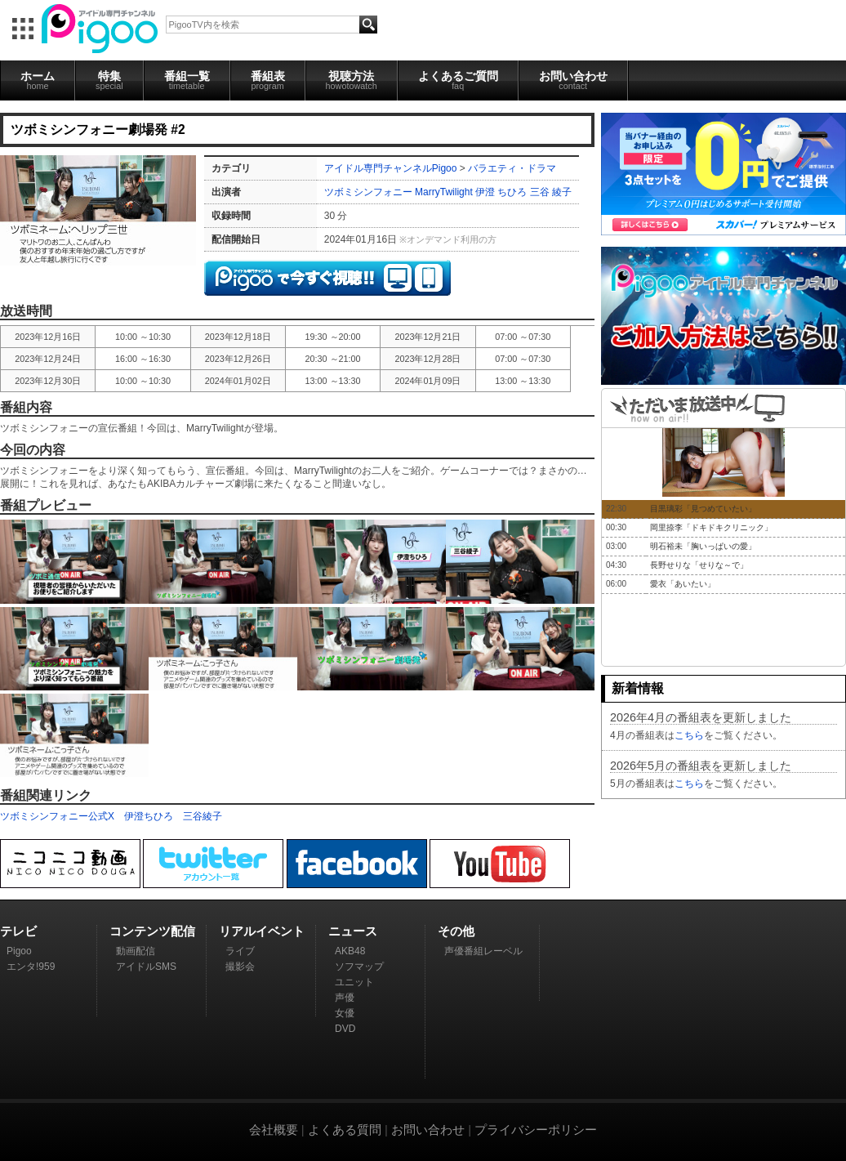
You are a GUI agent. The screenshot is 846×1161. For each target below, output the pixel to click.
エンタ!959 (31, 966)
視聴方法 (351, 80)
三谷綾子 (202, 816)
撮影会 (240, 966)
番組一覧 (187, 80)
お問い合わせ (573, 80)
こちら (689, 735)
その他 (456, 931)
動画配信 (135, 951)
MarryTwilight (444, 192)
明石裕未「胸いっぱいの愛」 (703, 546)
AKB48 (350, 951)
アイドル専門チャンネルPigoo (390, 168)
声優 (344, 997)
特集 (109, 80)
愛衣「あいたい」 (682, 583)
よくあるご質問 (458, 80)
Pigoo (19, 951)
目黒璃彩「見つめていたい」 (703, 508)
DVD (345, 1028)
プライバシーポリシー (535, 1129)
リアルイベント (262, 931)
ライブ (240, 951)
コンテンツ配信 (152, 931)
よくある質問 (344, 1129)
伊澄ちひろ (148, 816)
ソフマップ (359, 966)
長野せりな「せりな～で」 (699, 564)
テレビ (18, 931)
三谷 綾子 (551, 192)
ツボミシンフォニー (368, 192)
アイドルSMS (146, 966)
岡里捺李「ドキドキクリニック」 (711, 527)
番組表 (268, 80)
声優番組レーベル (483, 951)
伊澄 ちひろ (501, 192)
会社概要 (273, 1129)
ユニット (354, 982)
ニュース (352, 931)
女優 (344, 1013)
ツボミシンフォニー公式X (57, 816)
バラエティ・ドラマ (512, 168)
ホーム (37, 80)
